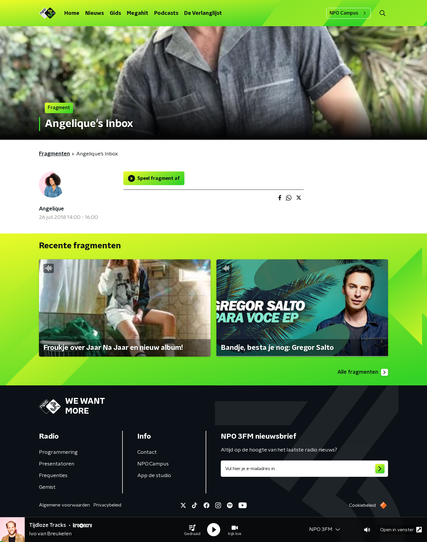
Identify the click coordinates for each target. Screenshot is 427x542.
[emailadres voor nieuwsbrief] (304, 468)
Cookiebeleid (362, 505)
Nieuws (94, 13)
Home (71, 13)
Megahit (137, 13)
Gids (115, 13)
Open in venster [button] (401, 529)
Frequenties (53, 475)
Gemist (47, 487)
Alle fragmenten (362, 372)
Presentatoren (56, 464)
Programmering (58, 452)
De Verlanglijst (203, 13)
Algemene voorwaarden (64, 505)
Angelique (51, 209)
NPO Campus (349, 13)
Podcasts (166, 13)
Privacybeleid (107, 505)
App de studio (154, 475)
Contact (147, 452)
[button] (192, 529)
